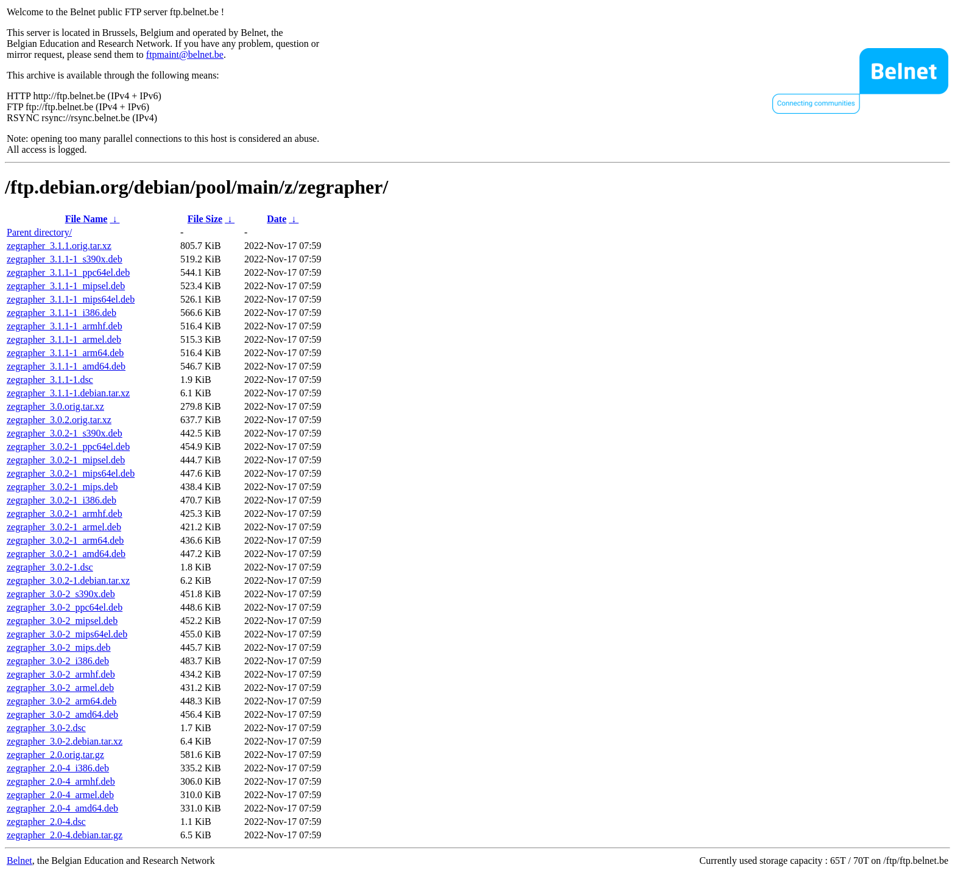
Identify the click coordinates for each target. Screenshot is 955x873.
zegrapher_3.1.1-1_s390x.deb (64, 259)
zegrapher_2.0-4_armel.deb (60, 795)
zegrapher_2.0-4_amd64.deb (62, 808)
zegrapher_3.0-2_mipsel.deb (62, 620)
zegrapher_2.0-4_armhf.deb (61, 781)
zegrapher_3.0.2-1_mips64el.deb (71, 473)
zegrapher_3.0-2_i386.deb (58, 661)
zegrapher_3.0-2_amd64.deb (62, 714)
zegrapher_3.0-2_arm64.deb (61, 701)
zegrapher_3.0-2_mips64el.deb (67, 634)
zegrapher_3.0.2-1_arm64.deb (65, 540)
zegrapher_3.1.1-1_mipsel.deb (66, 286)
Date (276, 219)
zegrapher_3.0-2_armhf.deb (61, 674)
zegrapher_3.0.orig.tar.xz (55, 406)
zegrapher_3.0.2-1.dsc (50, 567)
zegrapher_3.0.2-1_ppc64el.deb (68, 446)
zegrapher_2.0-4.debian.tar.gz (64, 835)
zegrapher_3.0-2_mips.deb (59, 647)
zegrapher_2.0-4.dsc (46, 821)
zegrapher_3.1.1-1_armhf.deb (64, 326)
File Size (205, 219)
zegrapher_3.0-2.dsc (46, 728)
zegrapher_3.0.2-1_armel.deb (64, 527)
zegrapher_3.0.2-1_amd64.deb (66, 554)
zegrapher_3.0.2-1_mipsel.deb (66, 460)
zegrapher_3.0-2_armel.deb (60, 687)
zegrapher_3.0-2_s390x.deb (61, 594)
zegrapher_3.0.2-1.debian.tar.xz (68, 580)
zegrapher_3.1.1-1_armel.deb (64, 339)
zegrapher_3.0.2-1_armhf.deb (64, 513)
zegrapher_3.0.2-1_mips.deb (62, 487)
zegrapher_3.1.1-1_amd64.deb (66, 366)
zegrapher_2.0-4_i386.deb (58, 768)
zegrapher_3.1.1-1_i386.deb (61, 312)
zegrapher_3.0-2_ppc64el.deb (64, 607)
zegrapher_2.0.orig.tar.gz (55, 754)
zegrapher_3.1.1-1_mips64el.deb (71, 299)
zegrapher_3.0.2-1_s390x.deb (64, 433)
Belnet (19, 860)
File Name (86, 219)
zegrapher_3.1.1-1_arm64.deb (65, 353)
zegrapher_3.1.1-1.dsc (50, 379)
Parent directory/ (39, 232)
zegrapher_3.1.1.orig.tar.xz (59, 245)
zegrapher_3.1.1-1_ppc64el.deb (68, 272)
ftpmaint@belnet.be (185, 54)
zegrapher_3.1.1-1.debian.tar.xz (68, 393)
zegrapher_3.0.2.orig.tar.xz (59, 420)
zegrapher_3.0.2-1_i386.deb (61, 500)
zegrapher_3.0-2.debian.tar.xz (64, 741)
